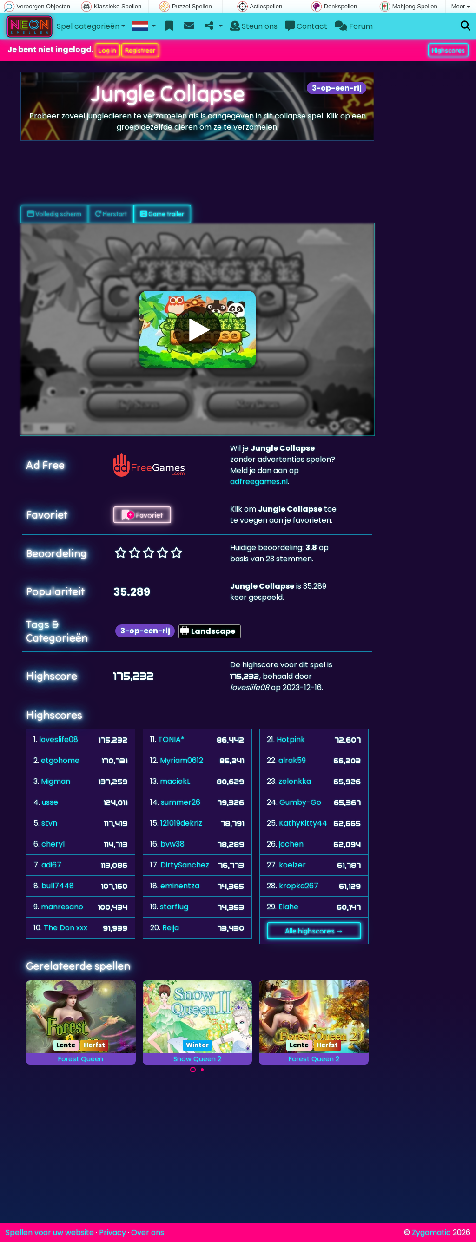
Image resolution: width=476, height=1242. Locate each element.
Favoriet (142, 514)
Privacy (112, 1232)
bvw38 (172, 844)
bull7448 (57, 886)
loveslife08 (58, 739)
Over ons (147, 1232)
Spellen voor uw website (50, 1232)
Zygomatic (431, 1232)
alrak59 (292, 760)
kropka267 (298, 886)
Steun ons (254, 26)
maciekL (175, 781)
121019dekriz (181, 823)
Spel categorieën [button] (88, 26)
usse (50, 802)
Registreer (140, 50)
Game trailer (162, 214)
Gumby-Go (300, 802)
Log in (107, 50)
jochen (291, 844)
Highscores (448, 50)
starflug (174, 906)
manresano (62, 906)
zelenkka (294, 781)
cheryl (53, 844)
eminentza (179, 886)
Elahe (288, 906)
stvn (49, 823)
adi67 (51, 865)
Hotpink (291, 739)
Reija (170, 927)
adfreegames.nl (259, 481)
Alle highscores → (314, 930)
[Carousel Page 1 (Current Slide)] (193, 1069)
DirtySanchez (184, 865)
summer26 (180, 802)
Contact (306, 26)
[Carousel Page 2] (202, 1069)
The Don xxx (65, 927)
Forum (354, 26)
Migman (55, 781)
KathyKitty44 (303, 823)
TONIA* (171, 739)
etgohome (60, 760)
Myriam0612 (181, 760)
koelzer (292, 865)
